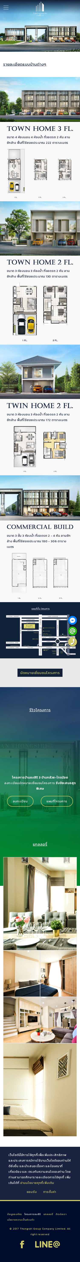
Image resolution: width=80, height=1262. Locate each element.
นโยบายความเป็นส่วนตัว (20, 1220)
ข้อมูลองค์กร (14, 1214)
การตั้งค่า (49, 1191)
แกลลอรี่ (48, 1214)
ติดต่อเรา (61, 1214)
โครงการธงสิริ (33, 1214)
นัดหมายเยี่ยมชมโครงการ (40, 672)
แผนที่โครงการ (57, 801)
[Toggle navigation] (6, 7)
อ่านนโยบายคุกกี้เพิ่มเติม (37, 1182)
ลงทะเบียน (20, 801)
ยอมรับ (32, 1191)
